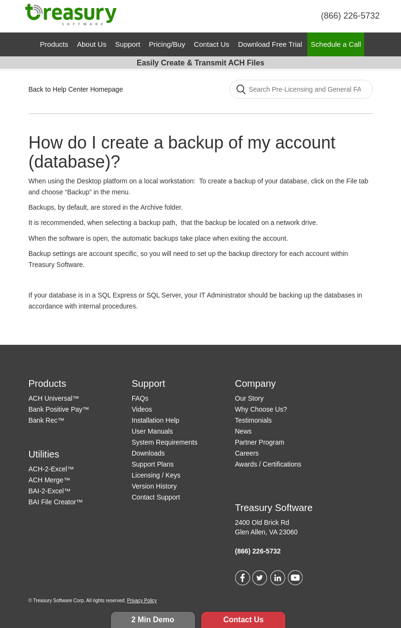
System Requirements (165, 442)
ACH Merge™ (49, 480)
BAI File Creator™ (56, 502)
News (243, 431)
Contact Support (156, 497)
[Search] (301, 89)
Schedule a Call (336, 44)
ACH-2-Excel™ (51, 469)
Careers (247, 453)
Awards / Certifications (268, 464)
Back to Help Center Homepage (76, 89)
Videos (142, 409)
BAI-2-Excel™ (50, 491)
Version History (154, 486)
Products (54, 44)
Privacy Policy (142, 600)
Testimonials (253, 420)
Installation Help (156, 420)
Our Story (249, 398)
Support (128, 44)
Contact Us (243, 620)
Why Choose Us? (261, 409)
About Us (92, 44)
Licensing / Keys (156, 475)
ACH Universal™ (54, 398)
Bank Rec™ (47, 420)
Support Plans (153, 464)
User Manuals (152, 431)
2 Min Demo (152, 620)
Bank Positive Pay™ (59, 409)
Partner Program (259, 442)
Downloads (148, 453)
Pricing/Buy (167, 44)
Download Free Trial (270, 44)
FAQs (140, 398)
